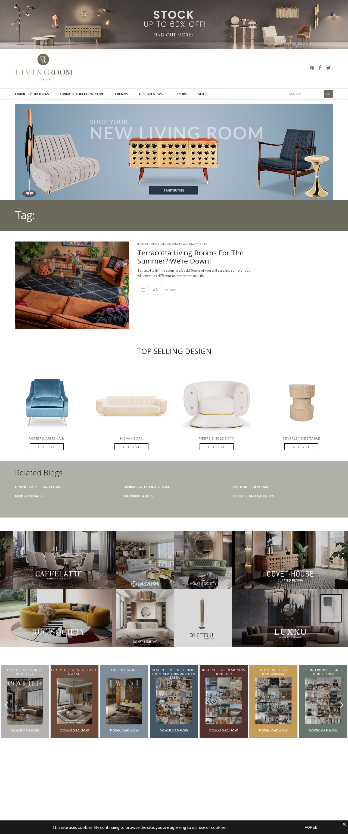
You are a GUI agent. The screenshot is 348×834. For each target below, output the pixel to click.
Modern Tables (138, 496)
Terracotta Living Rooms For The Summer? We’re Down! (190, 257)
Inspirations (147, 244)
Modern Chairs (29, 496)
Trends (121, 94)
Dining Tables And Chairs (39, 486)
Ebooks (180, 94)
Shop (203, 94)
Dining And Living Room (146, 486)
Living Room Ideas (32, 94)
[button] (341, 705)
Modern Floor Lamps (252, 486)
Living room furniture (82, 94)
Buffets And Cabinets (253, 496)
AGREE (311, 827)
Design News (151, 94)
